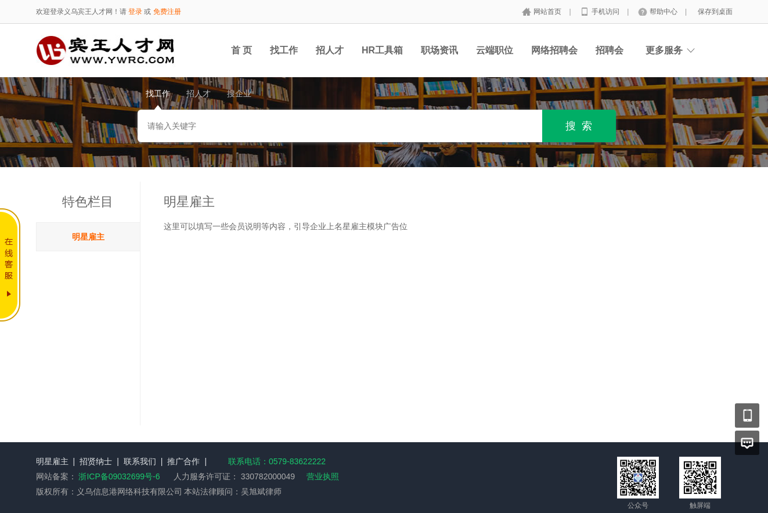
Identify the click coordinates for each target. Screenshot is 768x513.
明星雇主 (88, 236)
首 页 (241, 50)
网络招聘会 (554, 50)
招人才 (330, 50)
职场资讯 (439, 50)
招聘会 (609, 50)
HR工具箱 (382, 50)
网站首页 (548, 12)
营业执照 (323, 476)
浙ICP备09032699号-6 (119, 476)
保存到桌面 (715, 12)
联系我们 (140, 461)
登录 (135, 12)
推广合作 (183, 461)
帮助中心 (664, 12)
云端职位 (494, 50)
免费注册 (167, 12)
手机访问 (606, 12)
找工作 (284, 50)
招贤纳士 (96, 461)
